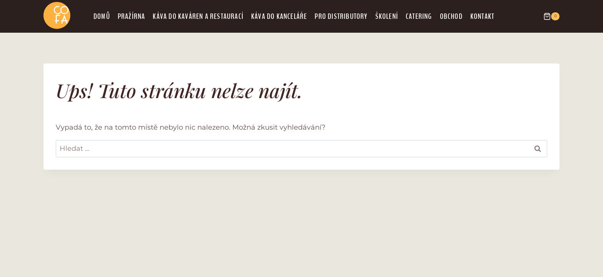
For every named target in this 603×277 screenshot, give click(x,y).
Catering (419, 16)
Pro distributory (341, 16)
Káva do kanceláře (279, 16)
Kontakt (482, 16)
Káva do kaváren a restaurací (198, 16)
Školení (386, 16)
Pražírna (131, 16)
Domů (101, 16)
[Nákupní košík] (548, 16)
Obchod (451, 16)
